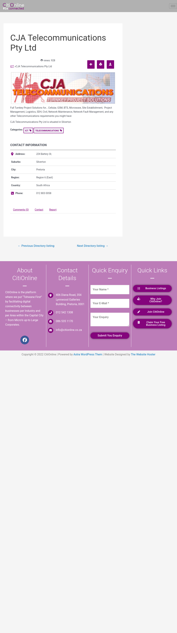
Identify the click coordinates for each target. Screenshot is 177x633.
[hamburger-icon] (173, 6)
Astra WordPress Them (87, 354)
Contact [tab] (39, 209)
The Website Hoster (143, 354)
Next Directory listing (92, 245)
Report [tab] (53, 209)
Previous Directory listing (36, 245)
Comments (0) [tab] (21, 209)
